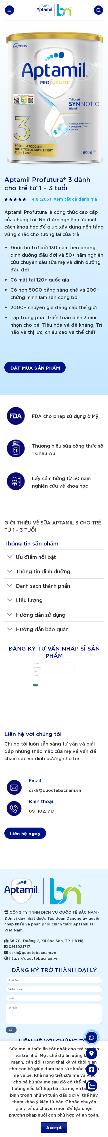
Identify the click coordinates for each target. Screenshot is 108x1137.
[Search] (98, 10)
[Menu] (9, 10)
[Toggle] (10, 557)
